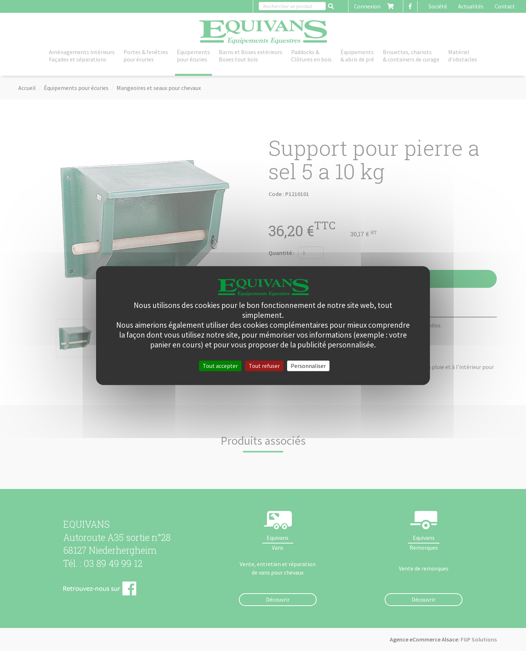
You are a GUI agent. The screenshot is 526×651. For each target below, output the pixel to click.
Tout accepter (220, 365)
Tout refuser (264, 365)
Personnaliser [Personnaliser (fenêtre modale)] (308, 365)
